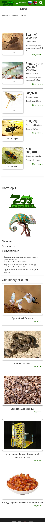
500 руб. (12, 52)
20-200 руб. (12, 167)
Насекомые (14, 16)
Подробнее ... (37, 54)
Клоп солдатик (32, 150)
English (35, 3)
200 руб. (12, 111)
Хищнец (31, 121)
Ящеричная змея (22, 363)
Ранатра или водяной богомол (34, 66)
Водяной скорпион (32, 36)
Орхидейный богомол (22, 318)
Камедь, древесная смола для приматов (22, 503)
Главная (5, 16)
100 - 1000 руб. (12, 139)
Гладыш (31, 93)
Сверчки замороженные (23, 409)
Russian (30, 3)
